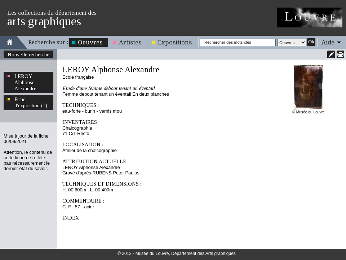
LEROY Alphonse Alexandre (25, 82)
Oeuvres (90, 42)
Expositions (175, 42)
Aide (327, 42)
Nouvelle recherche (28, 54)
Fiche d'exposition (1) (30, 102)
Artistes (130, 42)
